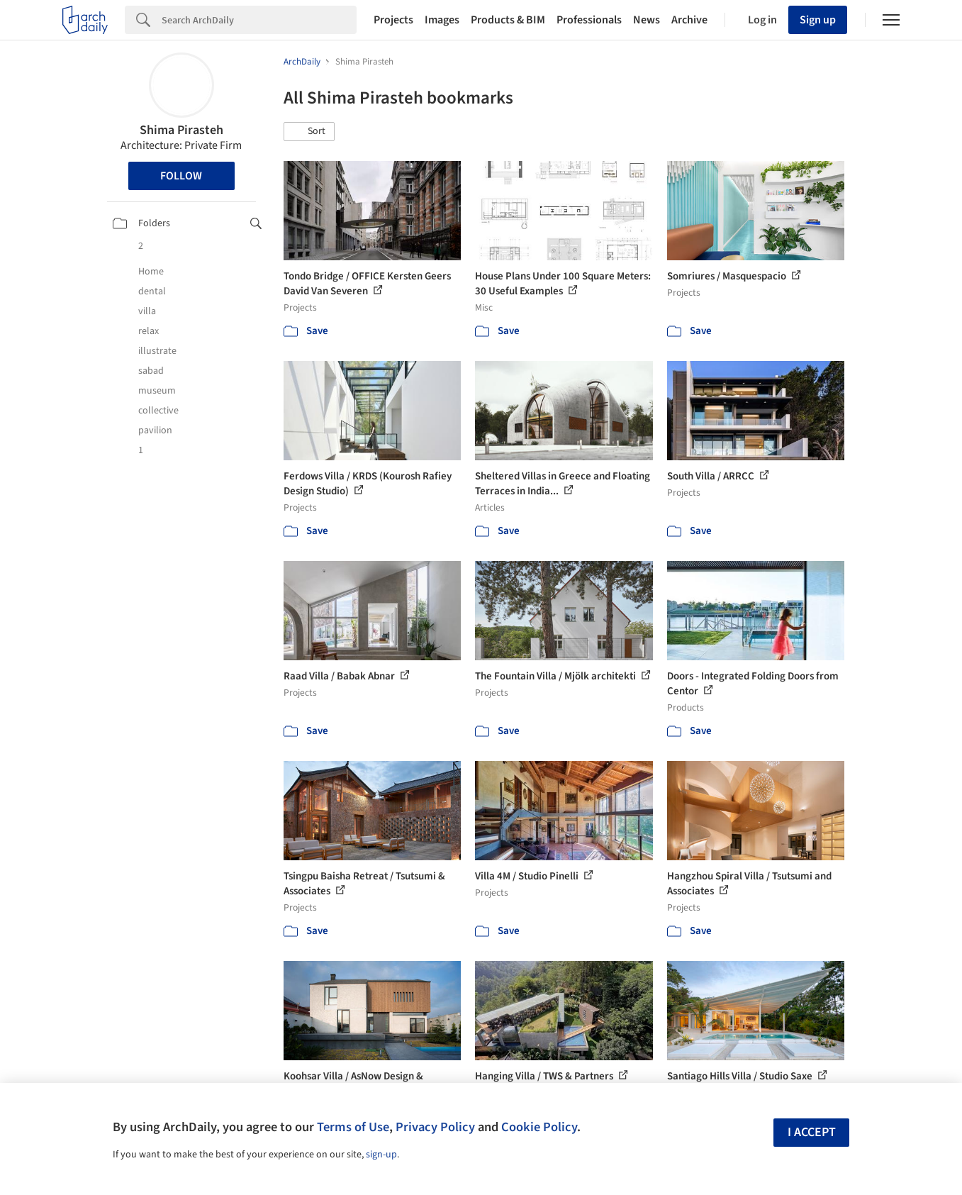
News (646, 20)
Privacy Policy (435, 1127)
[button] (309, 132)
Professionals (589, 20)
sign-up (381, 1154)
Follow (181, 176)
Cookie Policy (539, 1127)
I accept (812, 1132)
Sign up (818, 20)
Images (442, 20)
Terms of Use (353, 1127)
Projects (393, 20)
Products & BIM (508, 20)
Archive (689, 20)
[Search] (259, 20)
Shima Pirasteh (181, 130)
